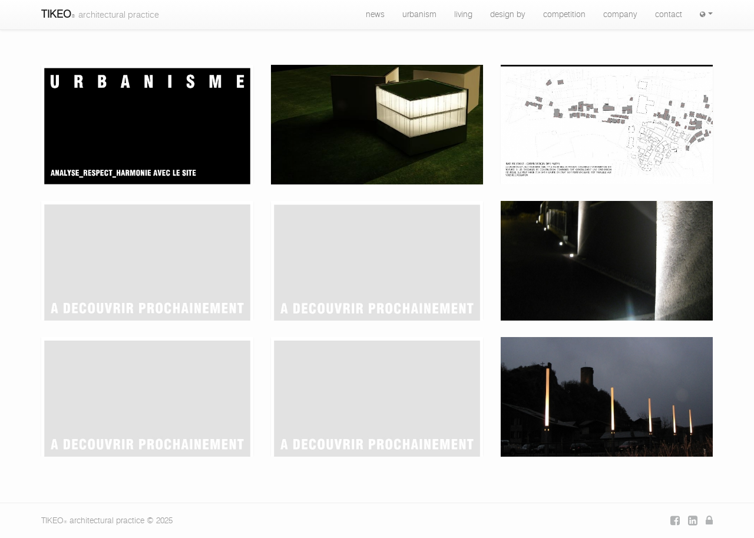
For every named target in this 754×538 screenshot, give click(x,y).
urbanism (419, 15)
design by (507, 15)
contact (668, 15)
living (463, 15)
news (375, 15)
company (620, 15)
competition (564, 15)
